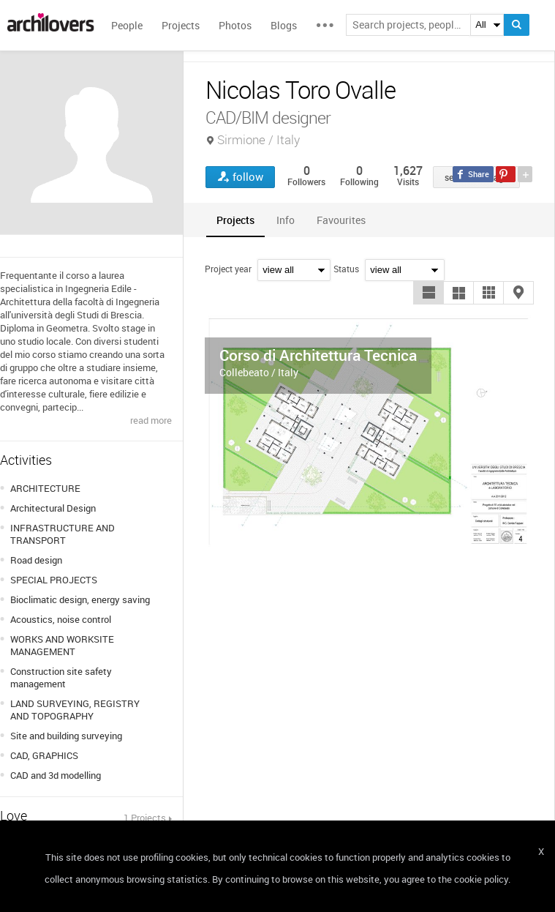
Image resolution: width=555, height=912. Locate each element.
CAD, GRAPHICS (44, 755)
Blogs (284, 25)
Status (346, 268)
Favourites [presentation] (341, 220)
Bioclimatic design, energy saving (80, 599)
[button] (428, 292)
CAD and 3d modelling (55, 775)
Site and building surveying (66, 735)
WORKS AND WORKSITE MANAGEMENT (62, 645)
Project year (228, 268)
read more (151, 420)
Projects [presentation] (235, 220)
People (127, 25)
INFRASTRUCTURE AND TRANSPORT (62, 534)
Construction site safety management (61, 677)
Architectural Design (53, 508)
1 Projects (145, 817)
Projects (181, 25)
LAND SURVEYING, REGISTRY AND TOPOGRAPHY (75, 709)
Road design (36, 560)
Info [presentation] (285, 220)
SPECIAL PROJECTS (53, 579)
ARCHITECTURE (45, 488)
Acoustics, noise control (60, 619)
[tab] (235, 220)
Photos (235, 25)
